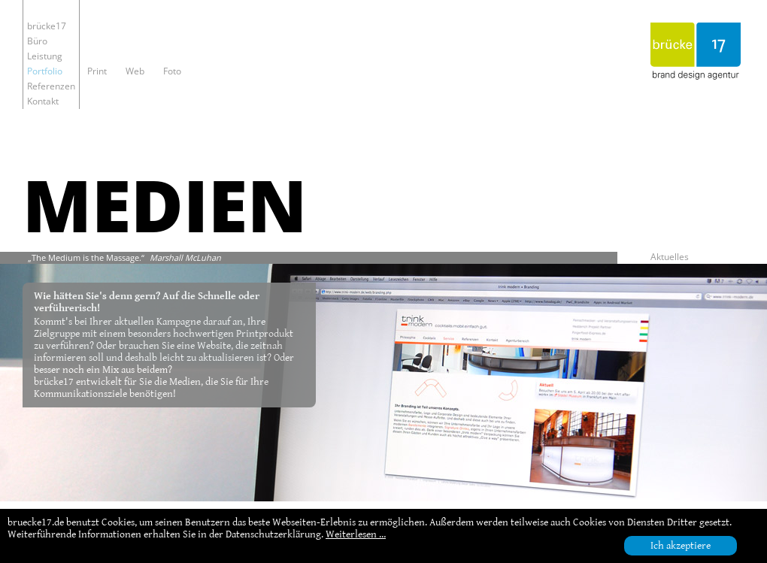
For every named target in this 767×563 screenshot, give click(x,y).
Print (97, 71)
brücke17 (46, 26)
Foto (172, 71)
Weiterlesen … (356, 534)
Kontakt (43, 101)
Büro (37, 41)
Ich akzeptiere (680, 546)
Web (135, 71)
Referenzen (51, 86)
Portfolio (44, 71)
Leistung (44, 56)
